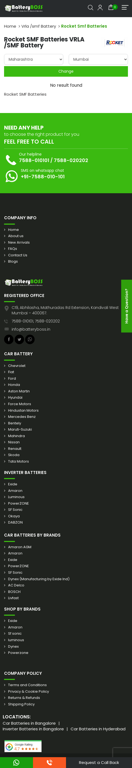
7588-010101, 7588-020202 (36, 321)
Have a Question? (126, 306)
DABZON (15, 522)
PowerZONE (18, 503)
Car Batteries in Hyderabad (98, 729)
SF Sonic (15, 509)
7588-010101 (34, 160)
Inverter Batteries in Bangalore (33, 729)
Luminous (16, 497)
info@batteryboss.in (31, 329)
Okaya (14, 516)
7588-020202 (71, 160)
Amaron (15, 490)
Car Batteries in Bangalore (29, 723)
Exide (12, 484)
